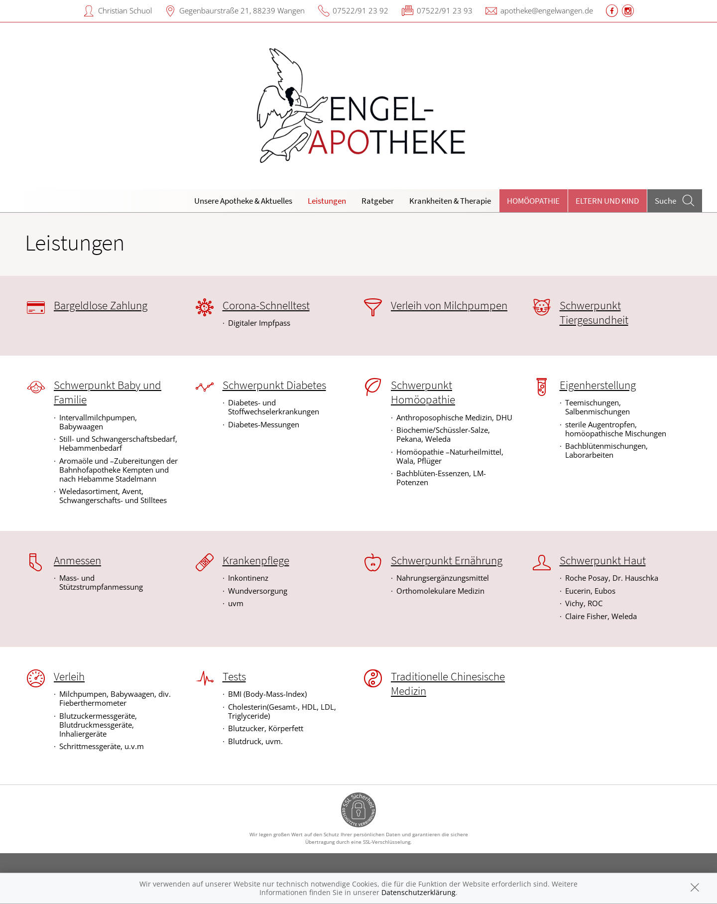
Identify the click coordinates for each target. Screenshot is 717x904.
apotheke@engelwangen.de (546, 10)
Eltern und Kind (607, 200)
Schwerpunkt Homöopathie (423, 392)
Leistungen (327, 200)
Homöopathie (533, 200)
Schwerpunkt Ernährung (446, 560)
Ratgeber (377, 200)
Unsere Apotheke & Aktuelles (243, 200)
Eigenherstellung (598, 385)
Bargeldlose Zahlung (100, 305)
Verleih (69, 676)
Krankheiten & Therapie (450, 200)
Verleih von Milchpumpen (449, 305)
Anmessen (77, 560)
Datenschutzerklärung (418, 892)
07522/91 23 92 (360, 10)
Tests (234, 676)
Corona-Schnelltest (266, 305)
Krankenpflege (256, 560)
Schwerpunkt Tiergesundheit (594, 312)
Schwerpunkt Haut (603, 560)
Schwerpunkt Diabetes (274, 385)
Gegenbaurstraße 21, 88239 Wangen (242, 10)
